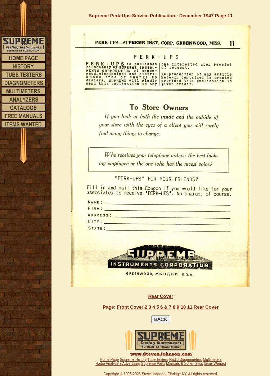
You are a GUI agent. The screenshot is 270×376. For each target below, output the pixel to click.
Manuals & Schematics (184, 364)
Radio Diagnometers (185, 360)
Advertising (131, 364)
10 (183, 307)
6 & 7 (165, 307)
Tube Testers (158, 360)
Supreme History (133, 360)
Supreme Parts (153, 364)
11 (189, 307)
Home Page (109, 360)
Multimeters (212, 360)
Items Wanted (215, 364)
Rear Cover (160, 296)
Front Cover (130, 307)
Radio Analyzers (108, 364)
